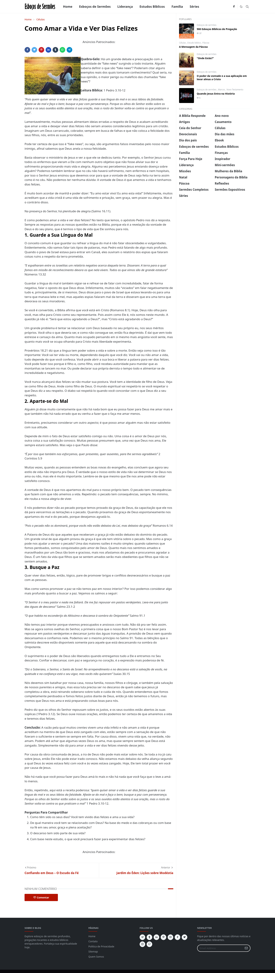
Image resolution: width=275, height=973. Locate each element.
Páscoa (205, 42)
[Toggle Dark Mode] (241, 6)
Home (91, 936)
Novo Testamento (235, 89)
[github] (149, 944)
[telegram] (142, 937)
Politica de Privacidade (101, 946)
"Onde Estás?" (205, 58)
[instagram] (142, 944)
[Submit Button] (246, 948)
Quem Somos (96, 956)
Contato (93, 941)
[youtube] (170, 937)
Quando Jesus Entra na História (216, 93)
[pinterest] (163, 937)
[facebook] (234, 6)
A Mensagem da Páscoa (193, 46)
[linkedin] (156, 937)
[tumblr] (149, 937)
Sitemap (93, 951)
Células (182, 42)
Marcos (222, 89)
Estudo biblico (194, 42)
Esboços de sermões (206, 25)
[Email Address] (220, 948)
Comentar (41, 897)
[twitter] (184, 937)
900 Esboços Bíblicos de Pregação (217, 29)
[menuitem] (68, 6)
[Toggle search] (247, 7)
